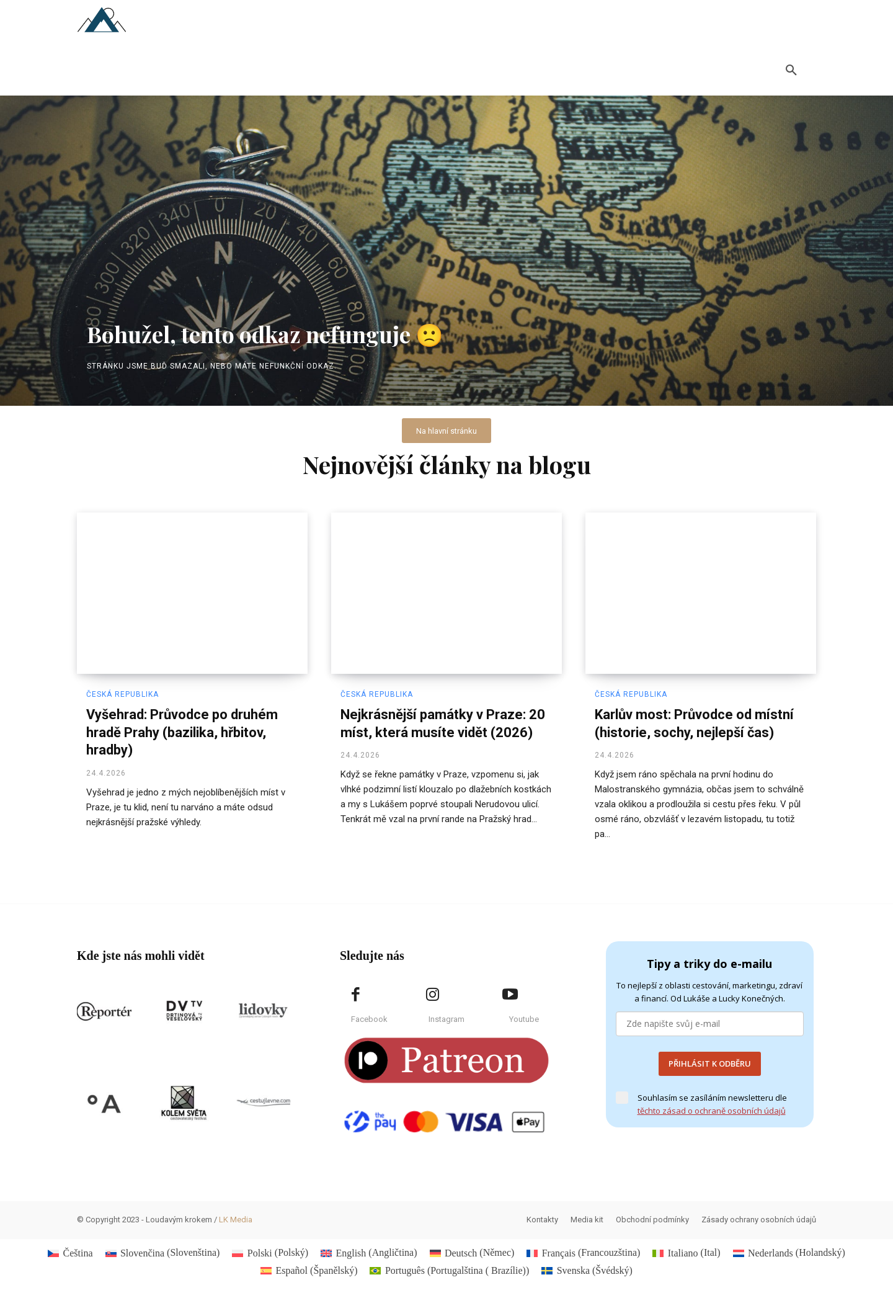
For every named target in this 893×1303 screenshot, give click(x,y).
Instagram (446, 1019)
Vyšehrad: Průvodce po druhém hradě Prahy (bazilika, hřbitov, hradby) (182, 732)
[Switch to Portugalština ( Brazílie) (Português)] (449, 1270)
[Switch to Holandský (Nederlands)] (789, 1253)
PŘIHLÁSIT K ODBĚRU (710, 1064)
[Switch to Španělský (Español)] (308, 1270)
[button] (791, 71)
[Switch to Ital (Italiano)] (686, 1253)
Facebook (369, 1019)
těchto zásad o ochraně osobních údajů (712, 1111)
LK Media (235, 1220)
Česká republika (122, 695)
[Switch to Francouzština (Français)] (583, 1253)
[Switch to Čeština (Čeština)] (70, 1253)
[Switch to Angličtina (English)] (368, 1253)
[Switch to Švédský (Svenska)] (587, 1270)
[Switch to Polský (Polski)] (270, 1253)
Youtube (524, 1019)
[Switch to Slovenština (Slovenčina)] (162, 1253)
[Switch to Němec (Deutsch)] (472, 1253)
